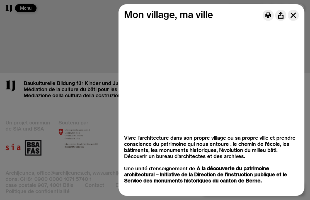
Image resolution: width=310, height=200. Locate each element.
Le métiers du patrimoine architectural (181, 129)
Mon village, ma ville (158, 111)
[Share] (280, 15)
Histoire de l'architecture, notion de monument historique (204, 105)
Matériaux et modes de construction (179, 123)
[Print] (268, 15)
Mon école (147, 117)
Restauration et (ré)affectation (172, 135)
